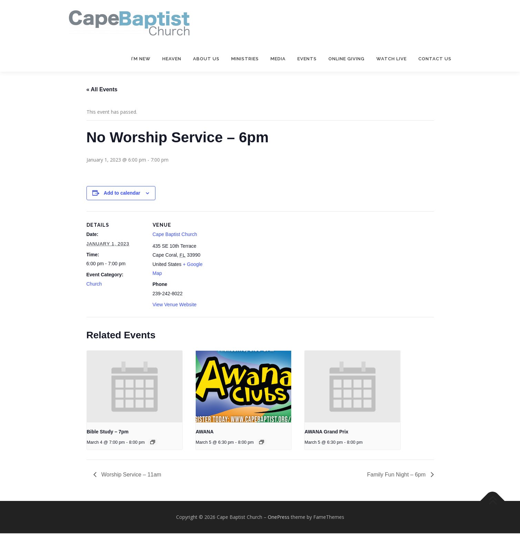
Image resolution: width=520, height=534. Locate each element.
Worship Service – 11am (130, 475)
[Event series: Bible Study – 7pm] (152, 443)
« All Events (102, 90)
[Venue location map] (255, 259)
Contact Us (434, 58)
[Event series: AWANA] (261, 443)
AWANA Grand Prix (326, 432)
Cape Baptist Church (175, 235)
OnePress (278, 517)
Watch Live (391, 58)
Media (278, 58)
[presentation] (135, 387)
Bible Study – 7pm (108, 432)
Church (94, 284)
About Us (206, 58)
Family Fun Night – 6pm (397, 475)
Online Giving (346, 58)
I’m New (141, 58)
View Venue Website (175, 305)
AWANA (205, 432)
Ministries (245, 58)
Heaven (171, 58)
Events (307, 58)
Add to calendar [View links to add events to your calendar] (122, 193)
